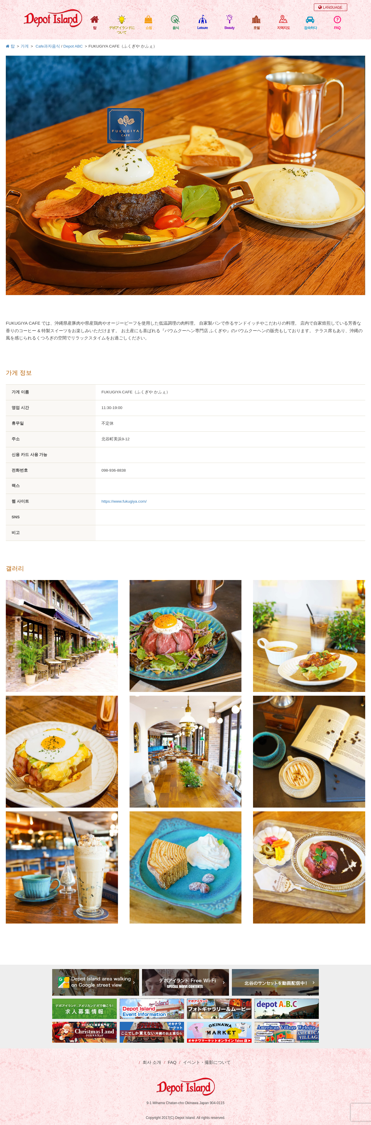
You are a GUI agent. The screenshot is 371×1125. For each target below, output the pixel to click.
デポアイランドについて (121, 30)
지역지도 (283, 28)
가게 (25, 46)
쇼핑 (149, 28)
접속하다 (310, 28)
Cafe (40, 46)
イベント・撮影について (207, 1062)
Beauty (229, 28)
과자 (48, 46)
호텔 (256, 28)
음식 (175, 28)
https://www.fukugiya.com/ (124, 501)
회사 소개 (152, 1062)
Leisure (202, 28)
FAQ (337, 28)
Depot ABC (73, 46)
